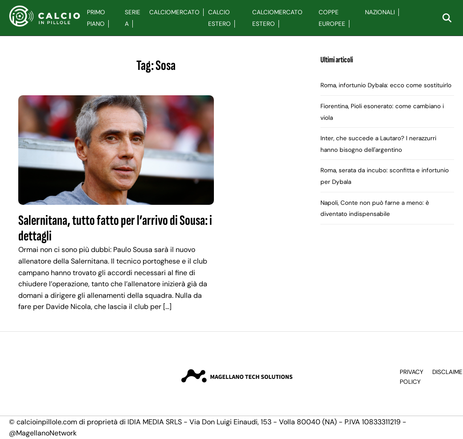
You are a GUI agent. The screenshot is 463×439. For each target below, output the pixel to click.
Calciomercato (174, 12)
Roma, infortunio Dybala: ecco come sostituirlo (385, 85)
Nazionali (380, 12)
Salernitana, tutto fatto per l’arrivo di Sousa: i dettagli (115, 228)
